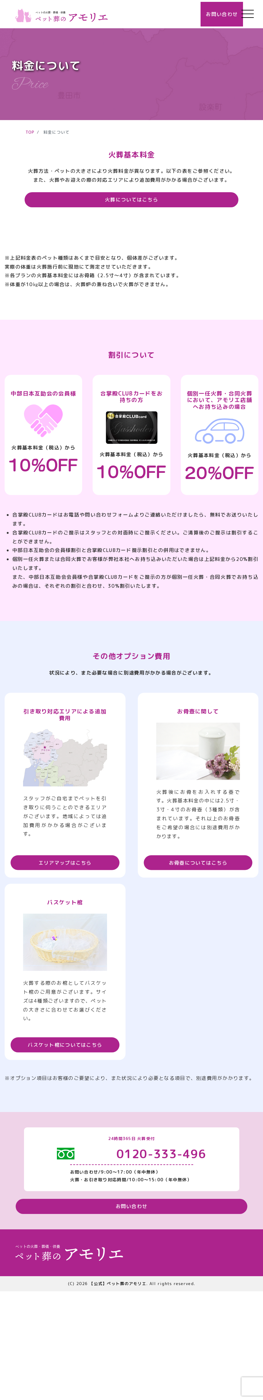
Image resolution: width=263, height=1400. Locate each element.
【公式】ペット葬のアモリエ (117, 1392)
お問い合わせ (209, 13)
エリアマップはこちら (65, 968)
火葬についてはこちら (131, 199)
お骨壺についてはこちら (198, 968)
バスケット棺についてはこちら (65, 1150)
